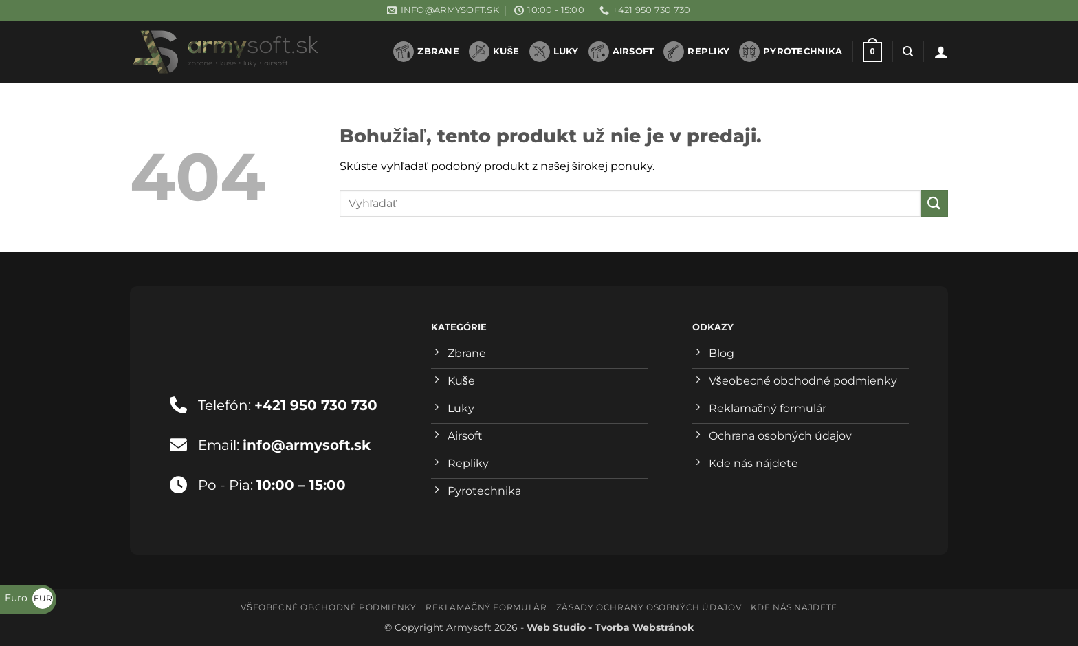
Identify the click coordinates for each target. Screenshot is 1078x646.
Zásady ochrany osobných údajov (648, 607)
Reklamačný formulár (486, 607)
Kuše (494, 51)
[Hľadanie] (908, 52)
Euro (29, 598)
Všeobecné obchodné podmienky (328, 607)
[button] (872, 52)
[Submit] (934, 203)
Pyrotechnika (790, 51)
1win (374, 58)
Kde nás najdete (794, 607)
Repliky (696, 51)
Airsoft (621, 51)
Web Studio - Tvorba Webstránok (610, 627)
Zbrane (426, 51)
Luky (554, 51)
